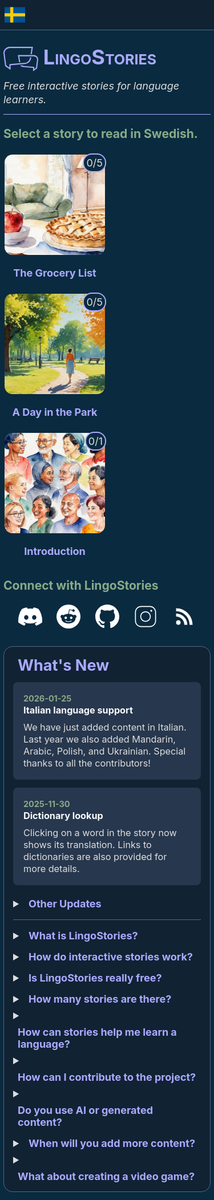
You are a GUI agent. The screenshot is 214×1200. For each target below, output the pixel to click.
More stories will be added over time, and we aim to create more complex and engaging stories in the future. (107, 999)
